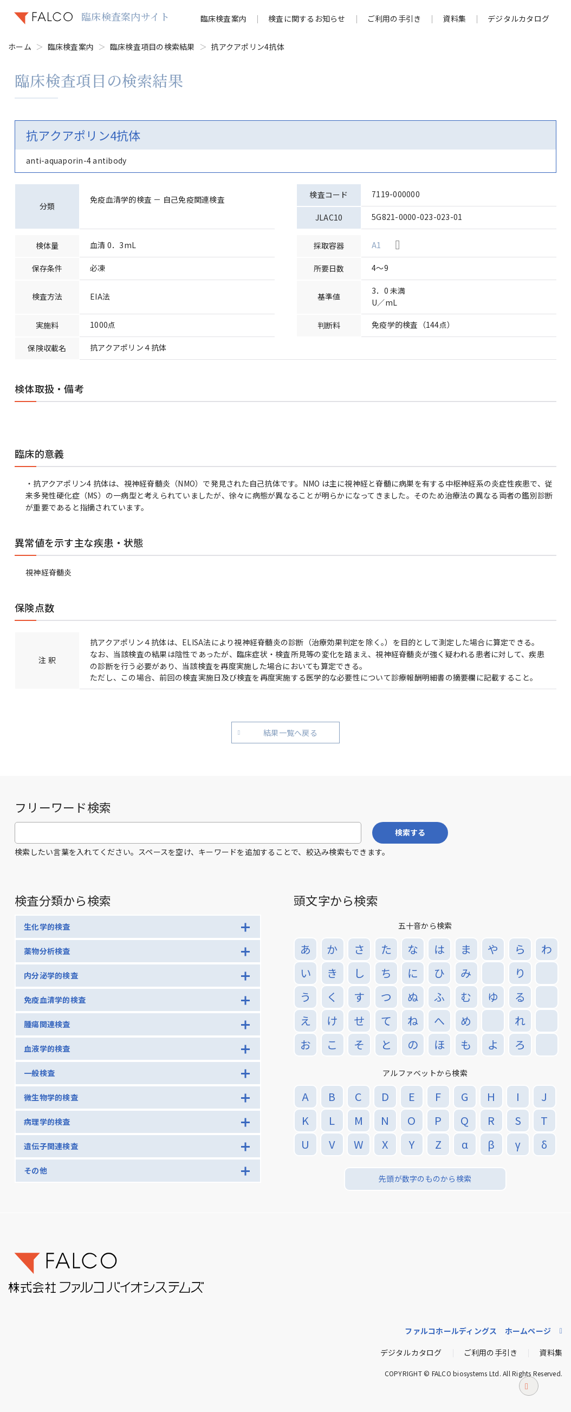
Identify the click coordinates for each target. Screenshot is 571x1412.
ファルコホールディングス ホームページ (478, 1330)
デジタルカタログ (518, 18)
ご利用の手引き (394, 18)
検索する (410, 832)
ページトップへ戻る (528, 1392)
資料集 (454, 18)
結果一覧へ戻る (290, 732)
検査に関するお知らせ (307, 18)
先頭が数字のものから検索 (425, 1178)
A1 (376, 244)
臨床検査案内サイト (125, 16)
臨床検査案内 (223, 18)
